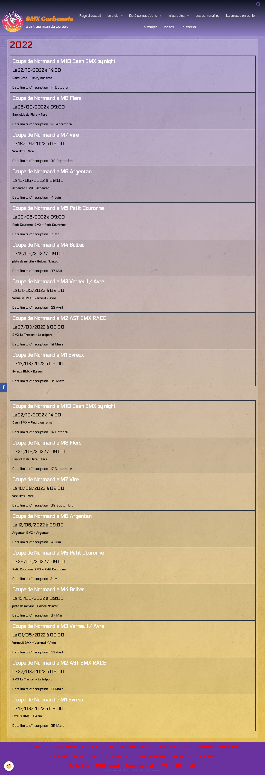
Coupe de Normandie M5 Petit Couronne (58, 208)
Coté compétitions (143, 16)
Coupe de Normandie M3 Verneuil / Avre (58, 282)
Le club (113, 16)
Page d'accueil (90, 16)
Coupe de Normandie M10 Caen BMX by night (63, 61)
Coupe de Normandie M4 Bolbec (48, 245)
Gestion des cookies (146, 770)
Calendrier (188, 27)
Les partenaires (207, 16)
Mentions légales (116, 770)
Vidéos (169, 27)
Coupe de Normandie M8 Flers (46, 98)
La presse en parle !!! (242, 16)
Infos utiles (177, 16)
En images (149, 27)
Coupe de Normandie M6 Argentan (51, 172)
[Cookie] (9, 766)
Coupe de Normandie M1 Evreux (48, 355)
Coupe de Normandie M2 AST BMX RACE (59, 318)
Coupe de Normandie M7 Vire (45, 135)
